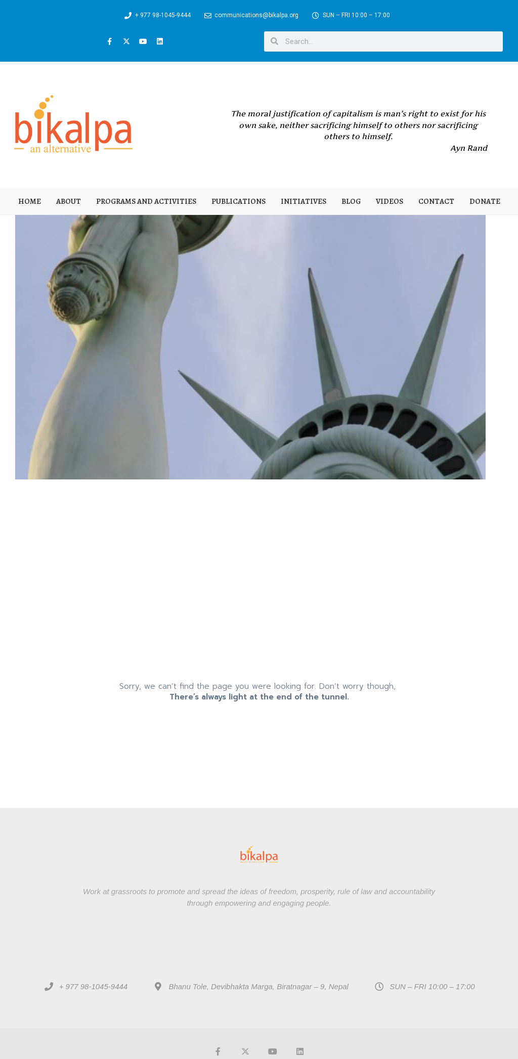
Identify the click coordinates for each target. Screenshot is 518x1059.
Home (29, 201)
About (68, 201)
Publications (238, 201)
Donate (484, 201)
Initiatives (303, 201)
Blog (351, 201)
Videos (389, 201)
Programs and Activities (146, 201)
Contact (436, 201)
